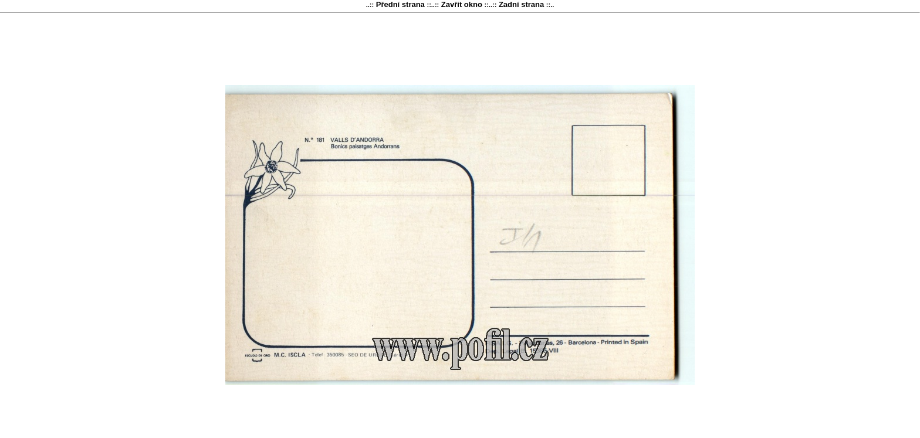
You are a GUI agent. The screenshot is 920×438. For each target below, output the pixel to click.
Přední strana (400, 4)
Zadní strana (521, 4)
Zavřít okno (461, 4)
